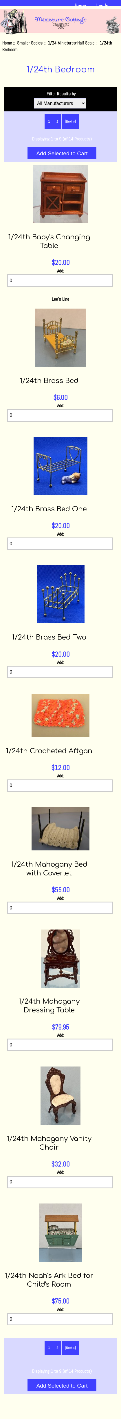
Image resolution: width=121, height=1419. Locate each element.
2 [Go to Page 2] (57, 122)
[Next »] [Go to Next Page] (70, 122)
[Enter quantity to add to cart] (60, 280)
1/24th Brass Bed (49, 381)
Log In (102, 6)
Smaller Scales (30, 43)
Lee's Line (60, 299)
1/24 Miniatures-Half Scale (71, 43)
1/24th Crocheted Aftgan (49, 751)
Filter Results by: (61, 94)
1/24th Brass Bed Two (49, 637)
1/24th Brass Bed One (49, 509)
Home (80, 6)
